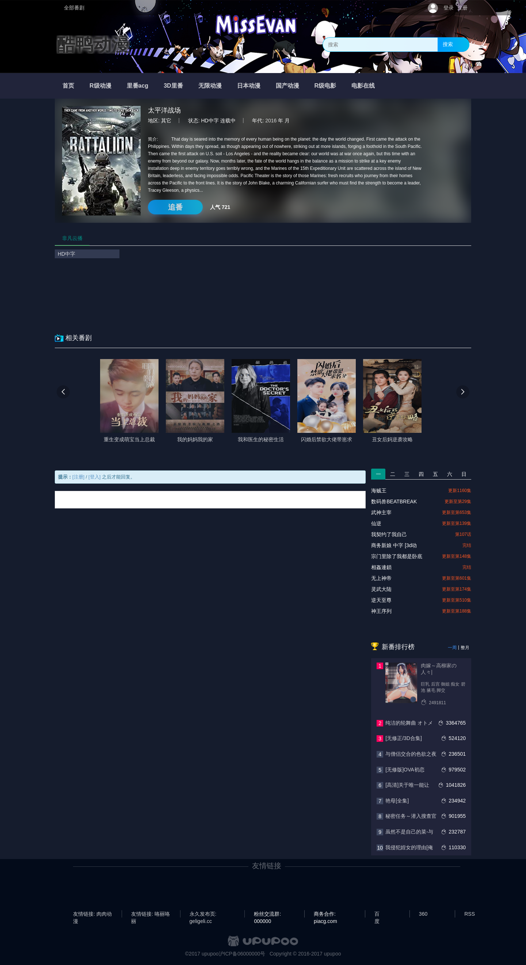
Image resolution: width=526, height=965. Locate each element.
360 (423, 914)
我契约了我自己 (389, 534)
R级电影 (325, 86)
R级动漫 (100, 86)
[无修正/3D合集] (403, 738)
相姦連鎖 (381, 567)
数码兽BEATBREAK (394, 501)
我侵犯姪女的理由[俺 (409, 847)
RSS (469, 914)
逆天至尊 (381, 600)
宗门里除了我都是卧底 (396, 556)
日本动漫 (248, 86)
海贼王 (378, 490)
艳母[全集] (397, 801)
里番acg (138, 86)
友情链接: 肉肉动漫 (92, 914)
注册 (462, 8)
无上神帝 (381, 578)
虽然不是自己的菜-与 (409, 832)
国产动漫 (287, 86)
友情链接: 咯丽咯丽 (150, 914)
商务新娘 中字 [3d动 (394, 545)
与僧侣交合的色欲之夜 (411, 754)
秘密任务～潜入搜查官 (411, 816)
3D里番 (173, 86)
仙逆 (376, 523)
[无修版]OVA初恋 (404, 770)
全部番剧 (74, 8)
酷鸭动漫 (93, 44)
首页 (68, 86)
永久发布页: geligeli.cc (203, 914)
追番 (175, 207)
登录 (448, 8)
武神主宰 (381, 512)
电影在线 (363, 86)
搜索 (448, 44)
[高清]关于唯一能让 (407, 785)
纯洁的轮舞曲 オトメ (409, 723)
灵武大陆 (381, 589)
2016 (271, 120)
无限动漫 (210, 86)
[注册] (78, 477)
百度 (377, 914)
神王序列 (381, 611)
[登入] (94, 477)
